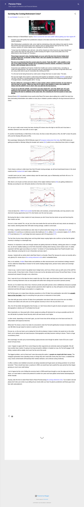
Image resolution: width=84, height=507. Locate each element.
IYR (9, 234)
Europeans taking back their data (49, 140)
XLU (54, 232)
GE (18, 96)
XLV (46, 232)
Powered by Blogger (42, 496)
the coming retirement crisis (34, 257)
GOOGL (62, 77)
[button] (75, 14)
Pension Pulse (15, 4)
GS (57, 182)
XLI (16, 232)
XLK (45, 142)
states (22, 261)
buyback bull (20, 171)
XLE (56, 230)
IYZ (21, 234)
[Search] (78, 4)
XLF (66, 230)
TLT (55, 234)
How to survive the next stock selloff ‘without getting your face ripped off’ (54, 36)
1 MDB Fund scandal (26, 211)
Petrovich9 (46, 499)
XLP (69, 232)
